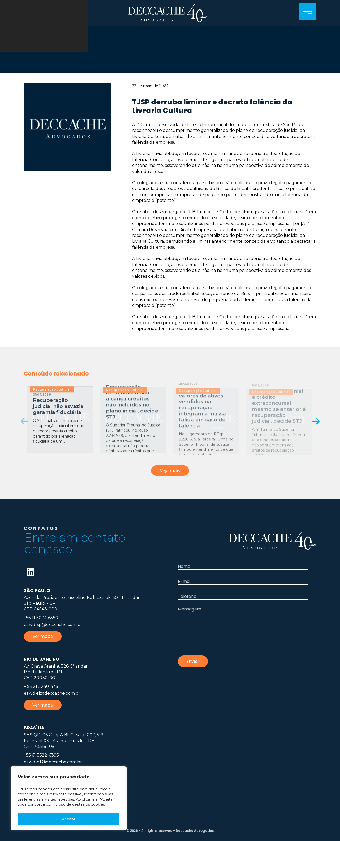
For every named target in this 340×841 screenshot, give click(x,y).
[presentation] (24, 421)
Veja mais (170, 470)
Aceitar (68, 819)
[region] (69, 798)
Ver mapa (42, 636)
